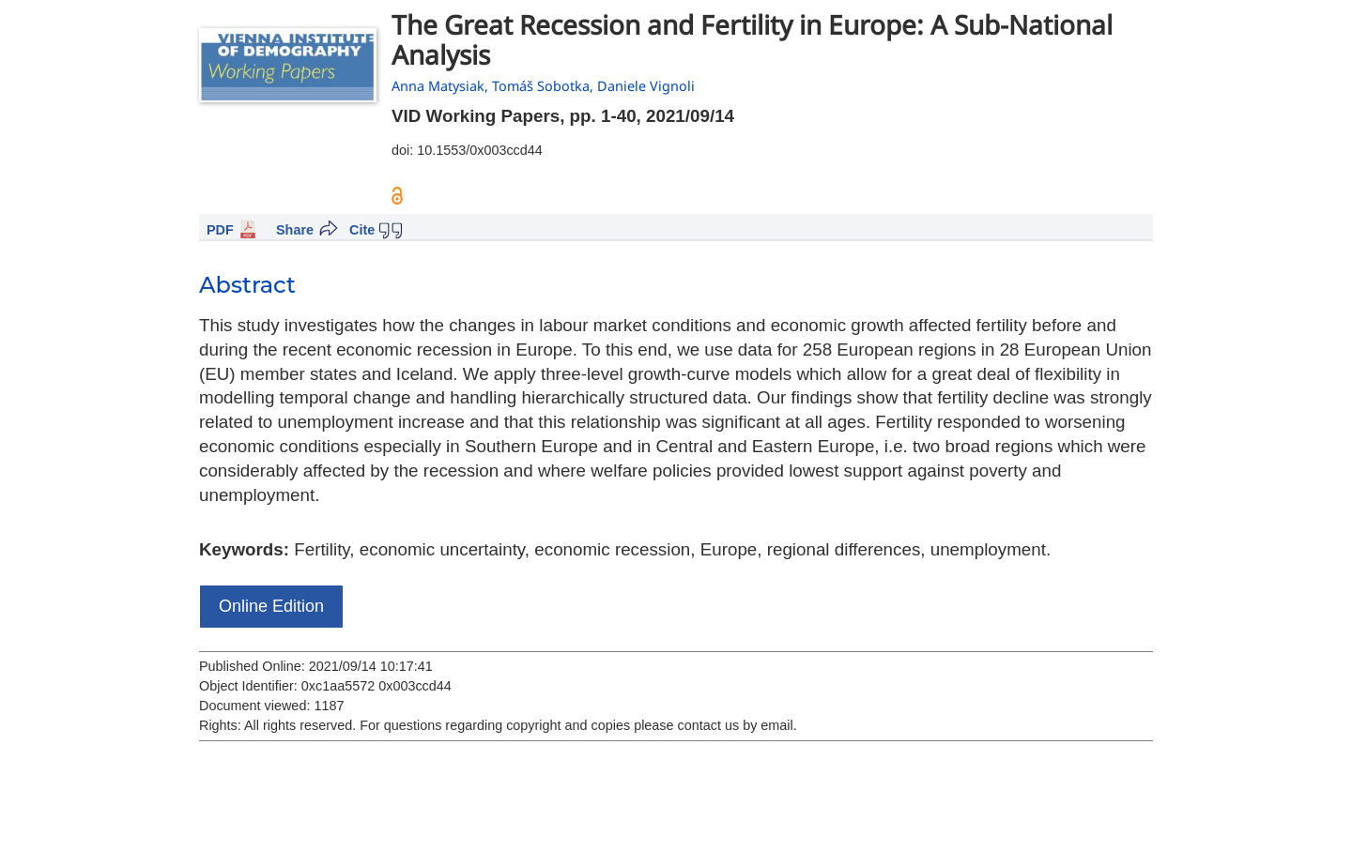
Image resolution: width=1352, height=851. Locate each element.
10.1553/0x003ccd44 (480, 150)
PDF (220, 229)
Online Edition (271, 606)
